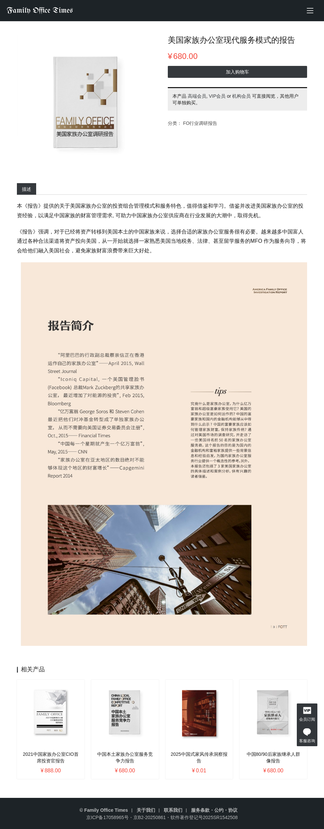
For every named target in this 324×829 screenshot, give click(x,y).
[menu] (310, 11)
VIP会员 (217, 97)
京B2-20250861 (149, 817)
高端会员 (197, 97)
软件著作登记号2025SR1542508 (204, 817)
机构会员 (241, 97)
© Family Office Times (104, 810)
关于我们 (146, 810)
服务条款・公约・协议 (214, 810)
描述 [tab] (27, 189)
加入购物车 (236, 73)
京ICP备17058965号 (107, 817)
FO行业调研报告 (200, 124)
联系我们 (173, 810)
